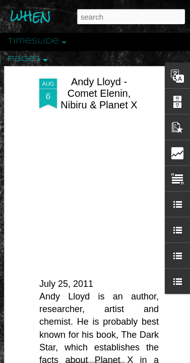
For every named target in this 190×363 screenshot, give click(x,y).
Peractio (43, 234)
